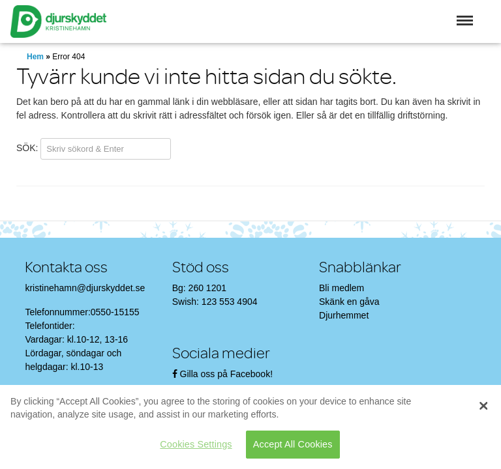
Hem (35, 56)
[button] (464, 20)
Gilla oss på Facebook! (226, 374)
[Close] (483, 406)
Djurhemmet (344, 315)
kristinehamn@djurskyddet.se (85, 288)
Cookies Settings (196, 444)
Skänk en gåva (349, 301)
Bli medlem (341, 288)
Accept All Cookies (293, 444)
